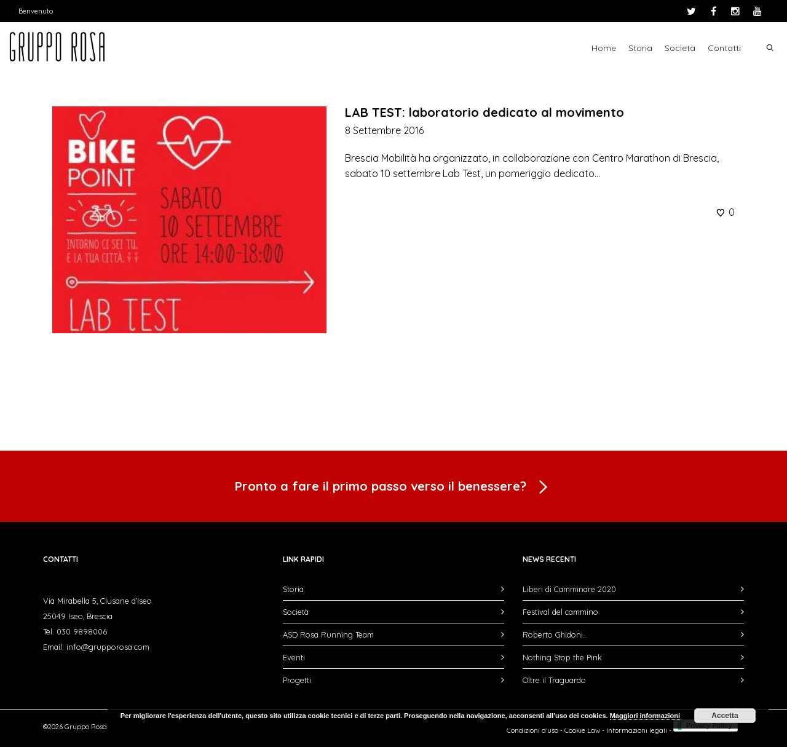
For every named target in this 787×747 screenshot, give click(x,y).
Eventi (294, 657)
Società (680, 47)
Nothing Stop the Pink (562, 657)
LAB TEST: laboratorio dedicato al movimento (484, 112)
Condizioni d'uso (532, 730)
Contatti (724, 47)
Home (603, 47)
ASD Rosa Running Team (328, 634)
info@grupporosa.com (107, 647)
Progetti (297, 680)
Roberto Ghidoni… (555, 634)
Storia (640, 47)
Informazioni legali (636, 730)
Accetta (724, 715)
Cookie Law (582, 730)
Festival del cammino (560, 612)
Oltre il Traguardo (554, 680)
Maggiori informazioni (645, 715)
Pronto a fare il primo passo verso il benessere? (393, 487)
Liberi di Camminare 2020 (569, 589)
